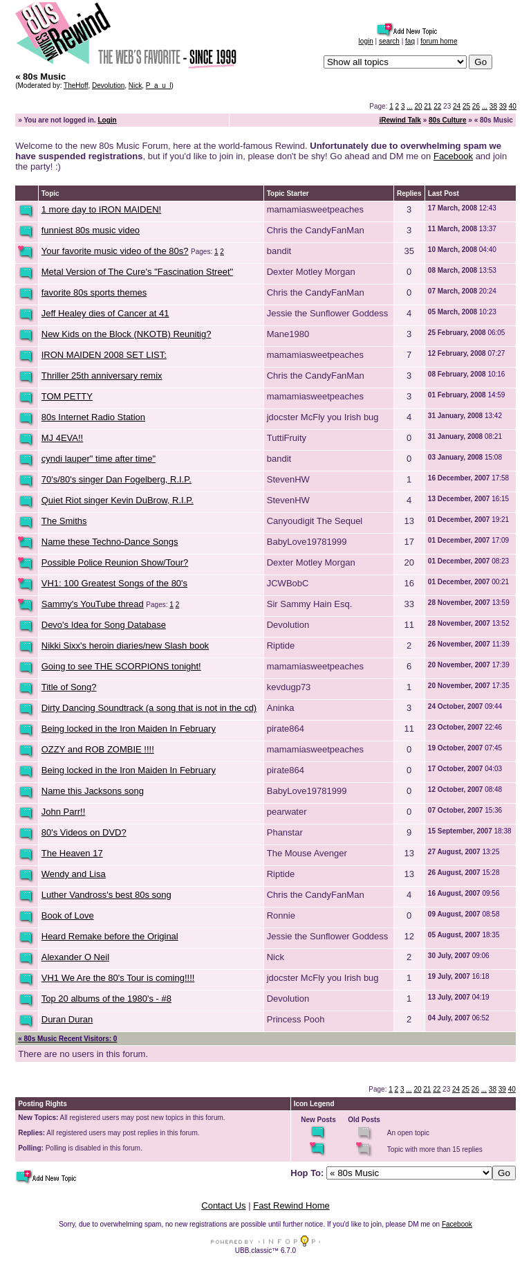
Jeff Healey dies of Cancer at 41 (105, 313)
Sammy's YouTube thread (92, 604)
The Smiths (64, 521)
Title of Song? (69, 687)
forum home (438, 41)
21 (427, 106)
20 (418, 106)
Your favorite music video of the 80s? (115, 251)
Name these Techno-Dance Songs (109, 541)
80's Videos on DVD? (84, 832)
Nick (135, 85)
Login (106, 120)
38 (493, 106)
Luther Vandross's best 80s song (106, 895)
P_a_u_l (158, 85)
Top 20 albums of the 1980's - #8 (106, 998)
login (366, 41)
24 (456, 106)
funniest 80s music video (90, 230)
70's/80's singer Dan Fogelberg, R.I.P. (116, 479)
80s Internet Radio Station (93, 417)
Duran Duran (67, 1019)
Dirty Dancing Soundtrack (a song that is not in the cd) (149, 708)
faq (410, 41)
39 (503, 106)
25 (466, 106)
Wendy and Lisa (73, 874)
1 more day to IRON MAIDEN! (101, 209)
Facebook (453, 156)
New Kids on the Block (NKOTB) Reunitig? (126, 334)
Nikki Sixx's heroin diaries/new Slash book (125, 645)
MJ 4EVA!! (62, 438)
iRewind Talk (400, 120)
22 (437, 106)
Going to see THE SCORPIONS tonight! (121, 666)
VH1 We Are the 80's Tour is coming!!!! (118, 978)
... (409, 106)
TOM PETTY (67, 396)
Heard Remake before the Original (109, 936)
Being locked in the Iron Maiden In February (128, 728)
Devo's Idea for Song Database (103, 625)
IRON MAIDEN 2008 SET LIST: (104, 355)
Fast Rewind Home (291, 1205)
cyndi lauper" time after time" (98, 458)
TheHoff (76, 85)
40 (512, 106)
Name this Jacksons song (92, 791)
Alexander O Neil (75, 957)
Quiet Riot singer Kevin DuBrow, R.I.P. (117, 500)
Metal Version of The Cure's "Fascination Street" (137, 272)
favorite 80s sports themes (94, 292)
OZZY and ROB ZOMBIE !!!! (97, 749)
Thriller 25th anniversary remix (101, 375)
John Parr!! (63, 811)
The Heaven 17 (72, 853)
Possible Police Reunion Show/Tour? (114, 562)
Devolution (108, 85)
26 (476, 106)
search (389, 41)
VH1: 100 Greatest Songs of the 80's (114, 583)
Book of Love (67, 915)
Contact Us (223, 1205)
